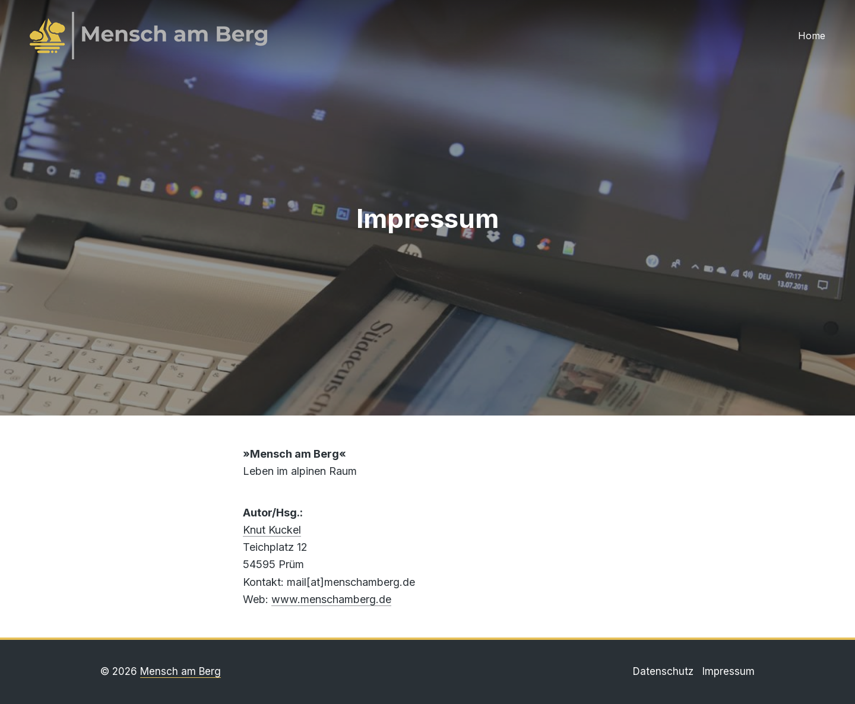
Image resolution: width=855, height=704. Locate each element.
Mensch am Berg (180, 671)
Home (811, 36)
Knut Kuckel (272, 530)
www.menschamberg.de (331, 599)
